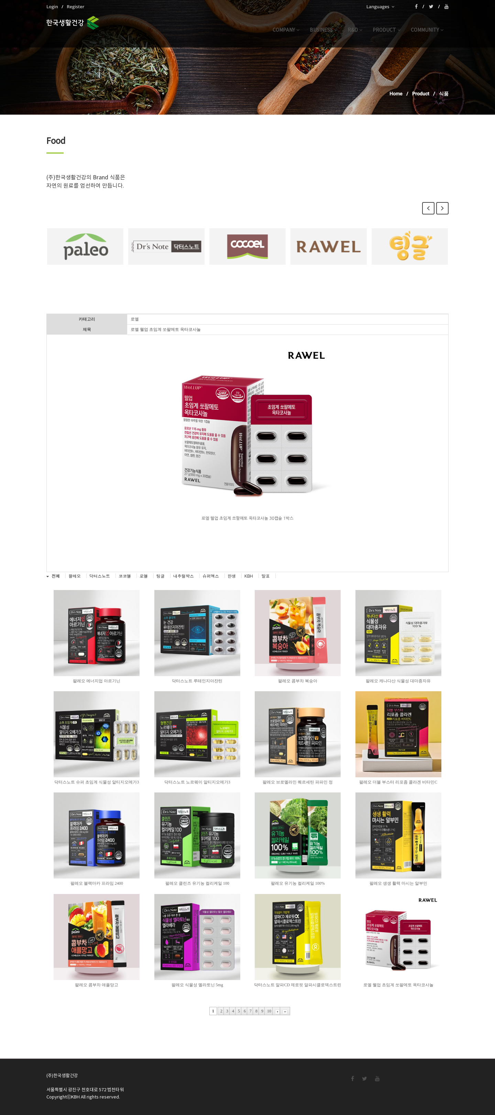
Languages (380, 6)
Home (396, 93)
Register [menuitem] (75, 6)
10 (269, 1011)
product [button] (386, 30)
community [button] (427, 30)
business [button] (323, 30)
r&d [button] (355, 30)
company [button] (286, 30)
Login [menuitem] (52, 6)
